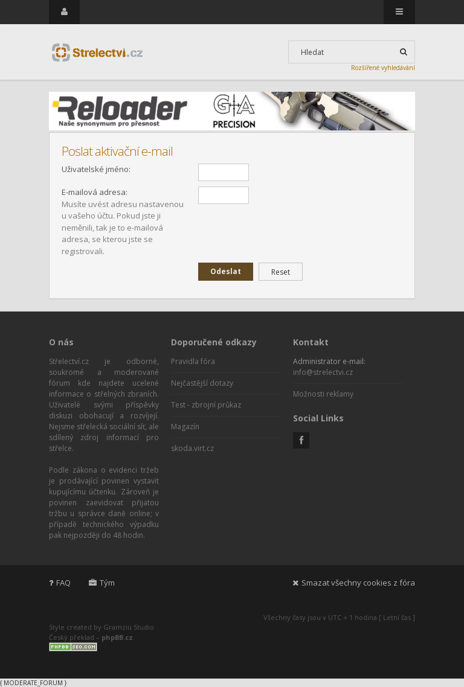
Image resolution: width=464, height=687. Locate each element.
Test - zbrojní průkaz (206, 405)
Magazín (185, 426)
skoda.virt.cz (192, 448)
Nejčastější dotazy (202, 383)
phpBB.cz (117, 637)
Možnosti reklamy (323, 394)
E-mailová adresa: (94, 192)
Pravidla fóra (193, 361)
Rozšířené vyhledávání (383, 67)
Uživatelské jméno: (96, 169)
